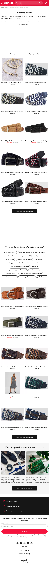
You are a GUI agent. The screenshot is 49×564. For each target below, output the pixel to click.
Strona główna (4, 7)
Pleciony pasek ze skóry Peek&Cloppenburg (36, 201)
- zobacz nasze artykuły (24, 447)
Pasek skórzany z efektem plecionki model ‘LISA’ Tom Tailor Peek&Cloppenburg (21, 306)
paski (10, 259)
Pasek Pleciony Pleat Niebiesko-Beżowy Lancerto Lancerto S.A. (17, 427)
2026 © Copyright (24, 562)
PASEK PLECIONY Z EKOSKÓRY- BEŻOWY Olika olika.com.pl (16, 82)
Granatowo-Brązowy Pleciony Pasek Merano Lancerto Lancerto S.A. (18, 367)
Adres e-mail (4, 523)
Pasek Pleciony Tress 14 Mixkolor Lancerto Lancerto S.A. (15, 111)
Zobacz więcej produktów (24, 211)
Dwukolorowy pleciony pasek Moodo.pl (11, 396)
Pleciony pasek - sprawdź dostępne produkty (24, 54)
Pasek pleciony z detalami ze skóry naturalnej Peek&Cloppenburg (17, 335)
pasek (11, 252)
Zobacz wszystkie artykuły (24, 488)
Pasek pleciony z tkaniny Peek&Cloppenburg (12, 172)
